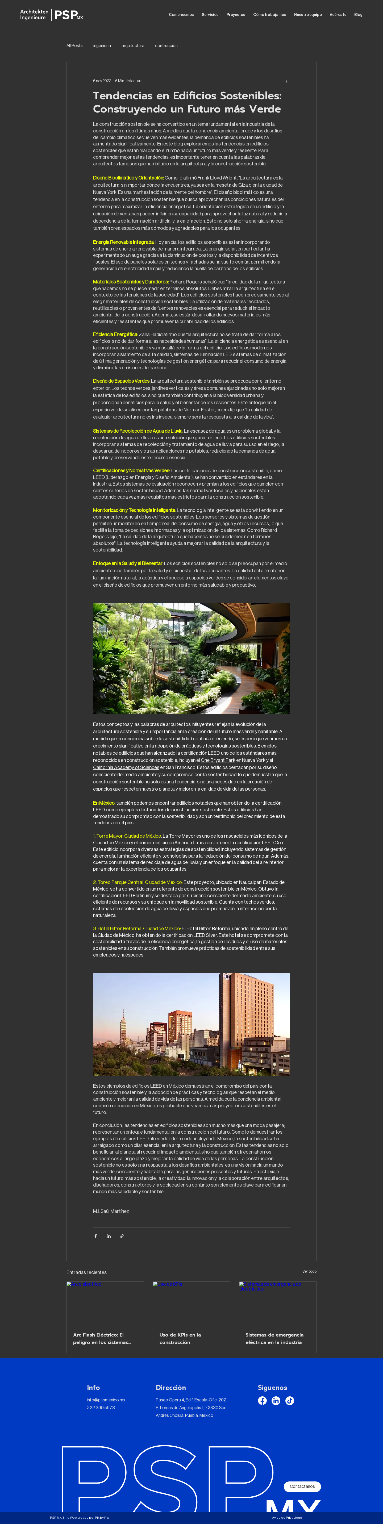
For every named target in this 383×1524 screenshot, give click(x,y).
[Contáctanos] (302, 1486)
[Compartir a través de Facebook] (95, 1236)
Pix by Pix (102, 1517)
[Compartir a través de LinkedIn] (108, 1236)
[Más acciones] (287, 81)
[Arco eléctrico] (105, 1303)
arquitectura (133, 46)
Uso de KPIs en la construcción (180, 1338)
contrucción (166, 46)
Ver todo (309, 1272)
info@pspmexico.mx (106, 1400)
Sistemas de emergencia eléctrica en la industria (275, 1338)
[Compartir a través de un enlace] (121, 1236)
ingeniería (102, 46)
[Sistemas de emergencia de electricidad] (277, 1303)
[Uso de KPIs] (191, 1303)
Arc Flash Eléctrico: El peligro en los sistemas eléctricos (100, 1338)
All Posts (74, 46)
